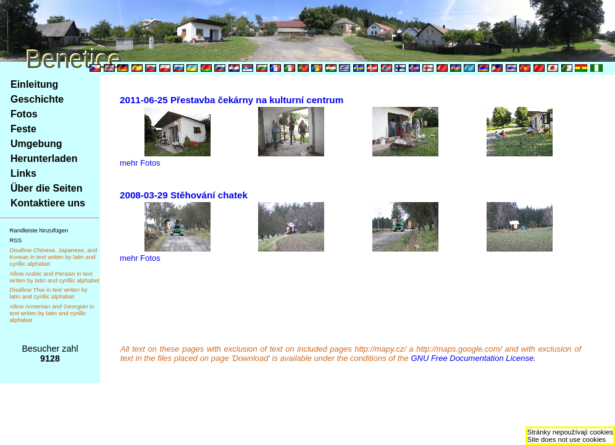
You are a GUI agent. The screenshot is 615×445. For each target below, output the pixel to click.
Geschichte (37, 99)
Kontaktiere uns (47, 203)
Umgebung (36, 143)
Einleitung (34, 84)
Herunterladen (43, 158)
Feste (23, 129)
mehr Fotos (140, 162)
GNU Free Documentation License (472, 358)
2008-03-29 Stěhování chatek (184, 195)
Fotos (24, 114)
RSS (15, 240)
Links (23, 173)
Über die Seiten (46, 188)
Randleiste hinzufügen (38, 230)
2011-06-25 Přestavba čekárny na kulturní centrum (231, 100)
